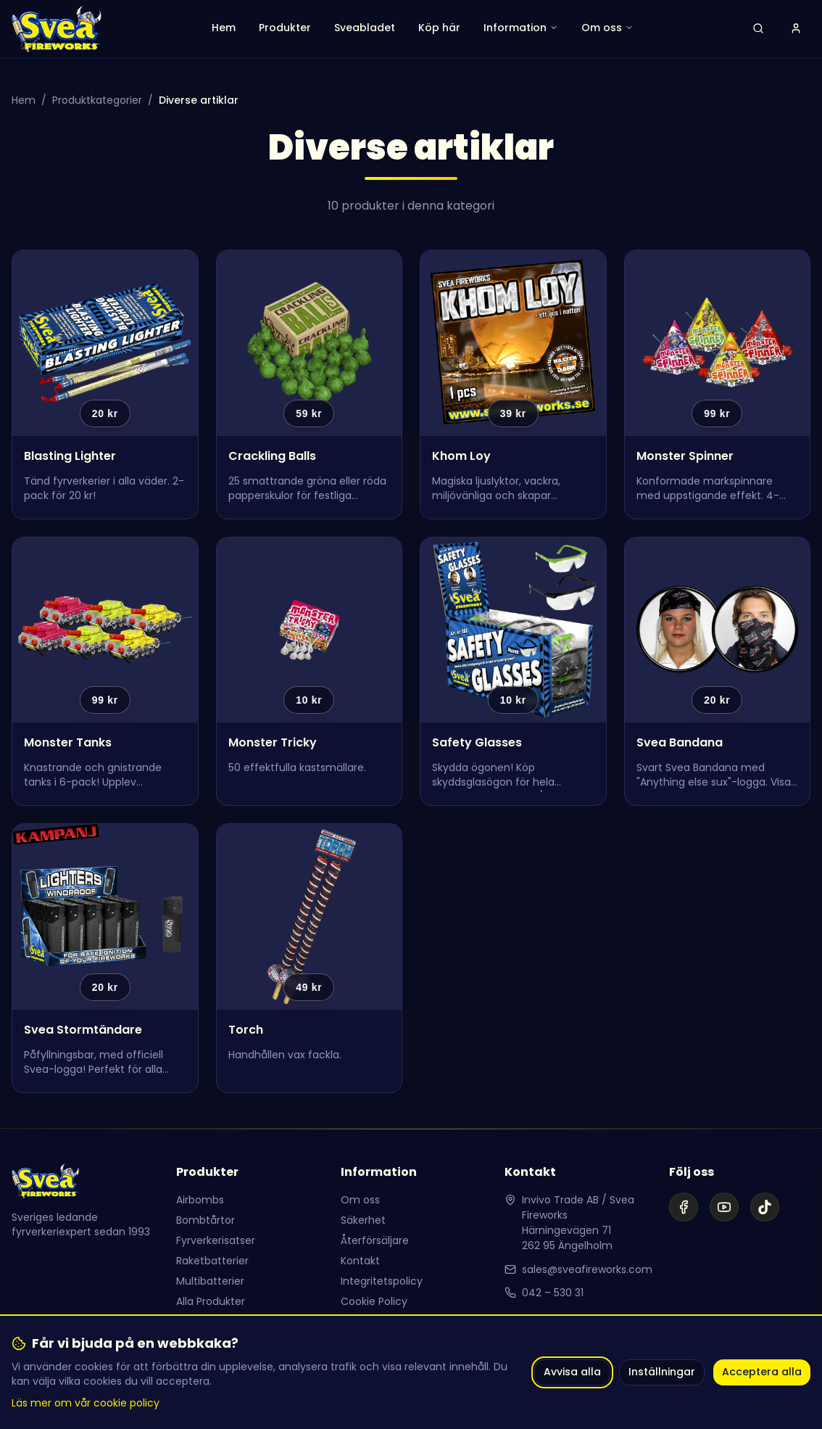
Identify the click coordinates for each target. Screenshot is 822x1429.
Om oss (360, 1200)
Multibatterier (210, 1281)
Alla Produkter (210, 1301)
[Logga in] (795, 29)
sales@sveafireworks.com (587, 1269)
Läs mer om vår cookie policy (85, 1403)
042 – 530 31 (553, 1292)
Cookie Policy (374, 1301)
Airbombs (200, 1200)
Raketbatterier (212, 1260)
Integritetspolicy (382, 1281)
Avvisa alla (572, 1371)
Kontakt (360, 1260)
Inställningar (661, 1371)
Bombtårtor (205, 1220)
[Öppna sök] (758, 29)
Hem (24, 100)
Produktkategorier (97, 100)
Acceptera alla (762, 1371)
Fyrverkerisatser (215, 1240)
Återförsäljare (375, 1240)
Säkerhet (363, 1220)
